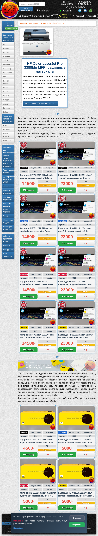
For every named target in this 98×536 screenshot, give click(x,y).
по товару (26, 10)
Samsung (7, 69)
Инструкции (8, 250)
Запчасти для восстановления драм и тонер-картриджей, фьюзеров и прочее (8, 156)
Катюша (6, 108)
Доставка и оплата (53, 16)
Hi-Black (6, 130)
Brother (6, 52)
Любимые (88, 16)
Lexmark (6, 65)
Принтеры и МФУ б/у (7, 228)
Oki (4, 77)
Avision (6, 104)
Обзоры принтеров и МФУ (7, 239)
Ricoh (5, 88)
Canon (6, 48)
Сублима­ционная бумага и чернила (7, 208)
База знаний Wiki (8, 255)
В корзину (28, 190)
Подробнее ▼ (19, 528)
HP (4, 44)
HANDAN (7, 140)
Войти (44, 16)
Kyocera (6, 56)
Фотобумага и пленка (8, 191)
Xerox (5, 60)
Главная (24, 16)
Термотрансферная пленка (8, 171)
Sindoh (6, 100)
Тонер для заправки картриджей (8, 119)
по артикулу (43, 10)
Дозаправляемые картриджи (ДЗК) (8, 179)
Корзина (78, 16)
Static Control (6, 135)
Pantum (6, 96)
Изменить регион (11, 28)
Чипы (5, 216)
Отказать (77, 518)
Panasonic (7, 73)
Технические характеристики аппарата (40, 104)
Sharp (5, 92)
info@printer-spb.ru (66, 16)
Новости (6, 246)
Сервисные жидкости (8, 221)
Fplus (5, 112)
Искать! (26, 9)
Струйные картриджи (7, 198)
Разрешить (77, 525)
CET (5, 126)
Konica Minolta (6, 82)
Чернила (6, 186)
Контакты (34, 16)
